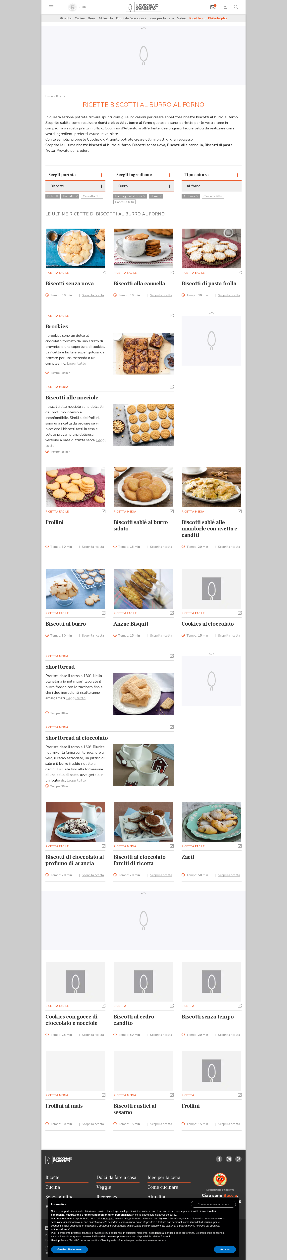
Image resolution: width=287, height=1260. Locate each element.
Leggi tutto (76, 363)
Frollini (54, 522)
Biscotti (70, 196)
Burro (155, 196)
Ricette (66, 18)
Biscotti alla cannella (139, 283)
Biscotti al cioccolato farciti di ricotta (139, 860)
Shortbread (60, 667)
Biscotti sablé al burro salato (140, 525)
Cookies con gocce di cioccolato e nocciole (71, 1020)
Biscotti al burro (65, 623)
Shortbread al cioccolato (76, 738)
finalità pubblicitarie (73, 1225)
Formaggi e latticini (130, 196)
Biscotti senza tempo (208, 1016)
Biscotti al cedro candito (133, 1020)
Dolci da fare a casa (131, 18)
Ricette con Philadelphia (208, 18)
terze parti (108, 1218)
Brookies (56, 326)
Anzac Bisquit (130, 623)
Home (49, 96)
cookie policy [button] (168, 1214)
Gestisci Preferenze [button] (69, 1249)
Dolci (52, 196)
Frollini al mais (64, 1105)
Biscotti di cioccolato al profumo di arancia (74, 860)
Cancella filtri (92, 196)
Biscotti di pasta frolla (209, 283)
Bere (91, 18)
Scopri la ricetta (93, 295)
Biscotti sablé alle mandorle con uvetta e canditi (209, 529)
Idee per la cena (161, 18)
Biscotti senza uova (69, 283)
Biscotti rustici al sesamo (134, 1109)
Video (181, 18)
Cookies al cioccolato (208, 623)
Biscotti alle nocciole (71, 397)
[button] (103, 272)
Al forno (190, 196)
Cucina (80, 18)
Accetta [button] (225, 1249)
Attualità (105, 18)
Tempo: (61, 295)
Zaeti (188, 857)
